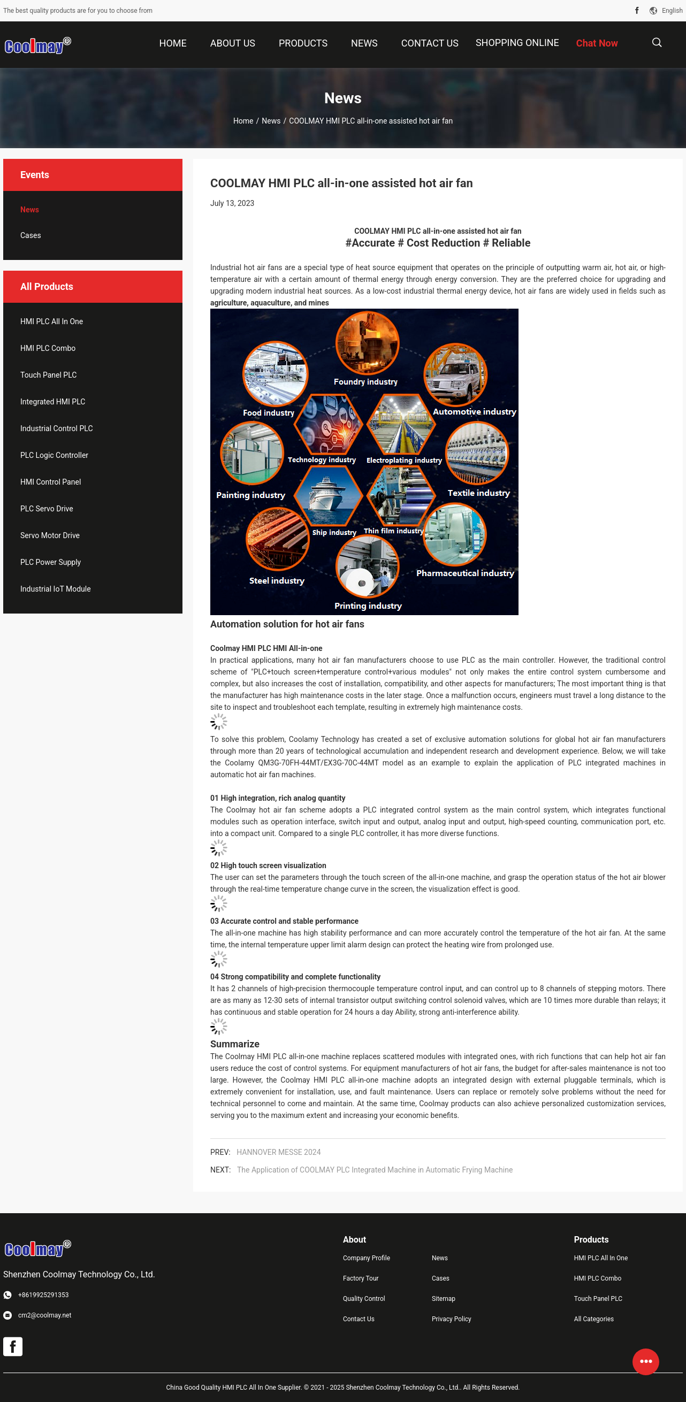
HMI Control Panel (50, 482)
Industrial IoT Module (55, 589)
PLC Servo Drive (46, 508)
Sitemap (443, 1299)
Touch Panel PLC (48, 375)
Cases (30, 235)
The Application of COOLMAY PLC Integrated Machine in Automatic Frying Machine (375, 1170)
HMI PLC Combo (47, 348)
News (271, 121)
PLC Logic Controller (54, 455)
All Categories (594, 1319)
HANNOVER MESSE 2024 (279, 1152)
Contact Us (359, 1319)
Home (243, 121)
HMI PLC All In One (51, 321)
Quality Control (364, 1299)
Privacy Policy (451, 1319)
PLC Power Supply (50, 562)
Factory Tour (361, 1278)
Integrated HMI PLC (52, 401)
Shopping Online (517, 42)
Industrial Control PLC (56, 428)
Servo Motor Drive (50, 535)
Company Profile (366, 1258)
